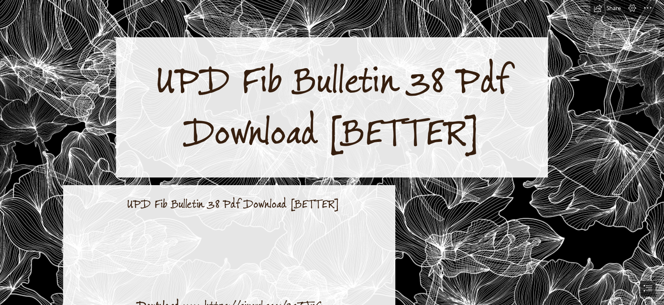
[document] (332, 152)
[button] (607, 8)
